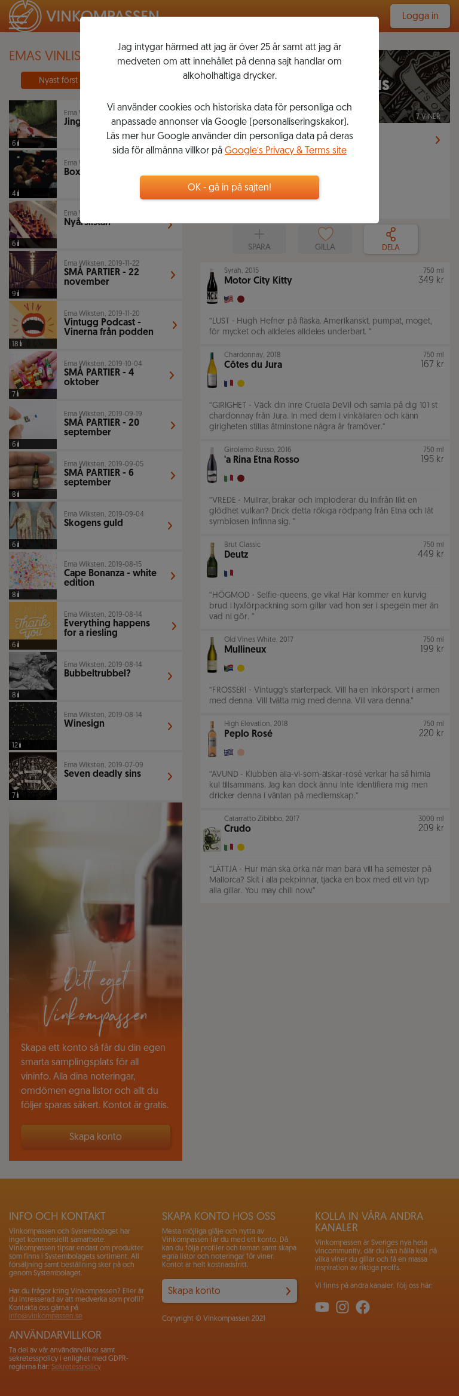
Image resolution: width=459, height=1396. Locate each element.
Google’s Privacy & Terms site (286, 151)
